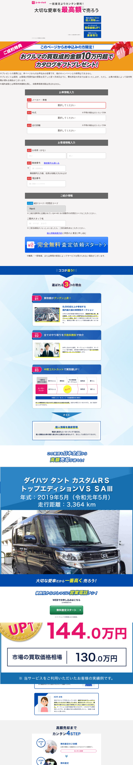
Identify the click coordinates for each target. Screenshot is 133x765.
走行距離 (36, 125)
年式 (34, 113)
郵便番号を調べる (51, 163)
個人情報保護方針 (54, 233)
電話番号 (36, 178)
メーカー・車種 (39, 100)
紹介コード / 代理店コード (46, 203)
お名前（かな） (39, 150)
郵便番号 (36, 163)
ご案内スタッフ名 (35, 219)
